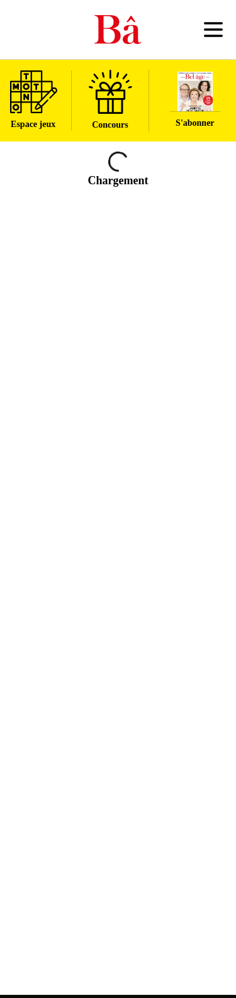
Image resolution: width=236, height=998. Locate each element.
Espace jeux (33, 99)
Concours (110, 100)
